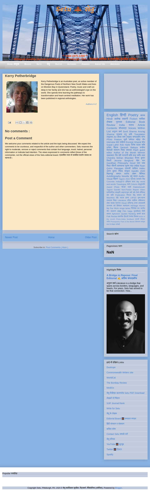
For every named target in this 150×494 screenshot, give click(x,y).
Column (134, 184)
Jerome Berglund (123, 160)
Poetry (133, 115)
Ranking (132, 214)
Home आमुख (13, 64)
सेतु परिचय (111, 439)
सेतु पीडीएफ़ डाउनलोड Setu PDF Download (125, 393)
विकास (136, 216)
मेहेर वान (140, 160)
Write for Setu (113, 408)
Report (136, 190)
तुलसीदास (137, 211)
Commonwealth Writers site (120, 372)
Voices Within (136, 128)
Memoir (141, 152)
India (122, 125)
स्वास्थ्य (118, 203)
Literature (122, 200)
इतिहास (128, 182)
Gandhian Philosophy (117, 163)
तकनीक (120, 216)
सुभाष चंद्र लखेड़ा (132, 165)
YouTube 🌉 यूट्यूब (115, 444)
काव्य (142, 115)
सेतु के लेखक (112, 413)
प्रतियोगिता (111, 192)
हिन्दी (123, 115)
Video (142, 190)
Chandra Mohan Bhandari (120, 158)
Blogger (118, 488)
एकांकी (137, 219)
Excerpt (129, 142)
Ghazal (137, 142)
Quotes (124, 214)
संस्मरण (117, 150)
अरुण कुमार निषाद (115, 171)
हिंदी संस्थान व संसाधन (115, 423)
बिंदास (115, 147)
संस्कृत (127, 171)
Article (141, 125)
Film (124, 211)
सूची (125, 139)
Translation (139, 134)
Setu (39, 64)
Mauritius (111, 198)
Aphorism (116, 214)
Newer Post (11, 237)
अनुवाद (129, 137)
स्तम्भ (131, 125)
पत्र (138, 163)
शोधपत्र (122, 128)
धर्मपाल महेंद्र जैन (137, 139)
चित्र (109, 165)
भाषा (143, 163)
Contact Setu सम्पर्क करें (117, 434)
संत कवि (110, 195)
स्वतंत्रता (126, 206)
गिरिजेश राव (135, 208)
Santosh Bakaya (129, 147)
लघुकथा (110, 137)
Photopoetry (115, 222)
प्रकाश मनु (121, 134)
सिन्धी (124, 187)
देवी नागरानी (123, 155)
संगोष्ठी (118, 224)
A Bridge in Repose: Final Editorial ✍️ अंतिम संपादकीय (122, 277)
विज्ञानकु (110, 173)
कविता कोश (111, 429)
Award (109, 187)
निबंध (123, 150)
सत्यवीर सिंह (140, 179)
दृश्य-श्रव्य (141, 198)
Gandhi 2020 (138, 171)
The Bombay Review (117, 383)
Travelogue (121, 184)
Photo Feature (114, 139)
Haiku (142, 168)
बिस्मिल (142, 173)
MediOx (110, 388)
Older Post (91, 237)
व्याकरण (113, 211)
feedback (130, 219)
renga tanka (125, 208)
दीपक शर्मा (121, 137)
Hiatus (58, 64)
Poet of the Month (128, 222)
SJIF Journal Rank (116, 403)
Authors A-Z (91, 104)
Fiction (133, 118)
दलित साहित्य (132, 200)
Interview (111, 142)
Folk (108, 216)
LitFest (133, 198)
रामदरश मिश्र (112, 200)
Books (27, 64)
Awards (86, 64)
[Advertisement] (126, 90)
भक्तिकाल (141, 200)
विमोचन (119, 206)
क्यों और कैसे (134, 192)
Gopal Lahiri (113, 145)
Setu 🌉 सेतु (75, 9)
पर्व (144, 195)
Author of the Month (125, 152)
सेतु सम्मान (137, 195)
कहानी (125, 118)
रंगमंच (131, 216)
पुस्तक (119, 121)
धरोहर (109, 147)
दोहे (117, 198)
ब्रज (143, 214)
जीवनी (113, 165)
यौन (108, 211)
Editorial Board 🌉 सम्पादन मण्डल (121, 418)
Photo (116, 187)
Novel (132, 163)
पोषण (134, 173)
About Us (100, 64)
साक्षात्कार (110, 155)
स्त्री (129, 187)
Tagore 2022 (124, 179)
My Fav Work (113, 208)
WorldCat (111, 377)
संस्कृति (117, 192)
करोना (126, 173)
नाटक (122, 198)
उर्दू (131, 176)
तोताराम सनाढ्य (140, 222)
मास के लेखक (111, 224)
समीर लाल (141, 155)
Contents (112, 128)
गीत (116, 155)
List (109, 131)
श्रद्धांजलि (141, 184)
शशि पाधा (132, 155)
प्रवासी (127, 168)
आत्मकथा (120, 165)
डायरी (139, 214)
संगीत (108, 222)
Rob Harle (125, 145)
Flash (135, 150)
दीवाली (126, 216)
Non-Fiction (126, 190)
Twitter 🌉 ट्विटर (114, 449)
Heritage (134, 206)
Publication (120, 195)
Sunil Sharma (130, 131)
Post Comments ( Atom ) (57, 247)
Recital (114, 216)
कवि (130, 134)
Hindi (109, 118)
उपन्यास (109, 206)
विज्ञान (115, 179)
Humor (142, 206)
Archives (115, 64)
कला (133, 182)
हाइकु (119, 211)
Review (111, 125)
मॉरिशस (142, 192)
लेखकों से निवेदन (113, 398)
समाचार (129, 150)
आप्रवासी (141, 203)
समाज (109, 214)
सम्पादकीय (136, 137)
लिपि (143, 211)
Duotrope (111, 367)
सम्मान (118, 173)
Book (142, 121)
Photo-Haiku (121, 219)
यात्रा (135, 176)
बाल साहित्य (120, 142)
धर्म (114, 206)
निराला (129, 195)
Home (51, 237)
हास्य (127, 198)
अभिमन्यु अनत (132, 203)
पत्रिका (142, 219)
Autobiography (114, 176)
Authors (71, 64)
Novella (125, 176)
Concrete (111, 182)
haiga (130, 211)
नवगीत (142, 208)
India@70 (120, 182)
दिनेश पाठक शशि (138, 145)
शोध (143, 142)
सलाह (112, 203)
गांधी (128, 184)
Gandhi (117, 190)
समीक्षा (142, 118)
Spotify (110, 454)
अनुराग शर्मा (117, 131)
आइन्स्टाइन (125, 192)
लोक (108, 203)
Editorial (130, 121)
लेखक (109, 121)
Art (115, 137)
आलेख (117, 118)
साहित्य (135, 168)
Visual (124, 203)
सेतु (48, 64)
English (112, 115)
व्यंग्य (143, 137)
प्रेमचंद (133, 179)
